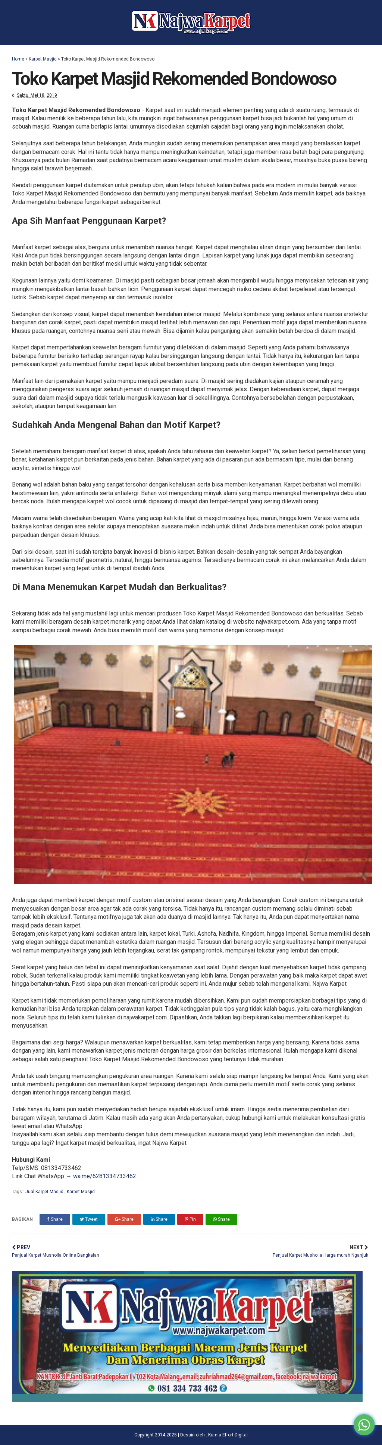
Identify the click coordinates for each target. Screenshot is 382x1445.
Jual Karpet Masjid (45, 1191)
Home (18, 59)
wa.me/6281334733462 (104, 1176)
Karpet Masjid (43, 59)
